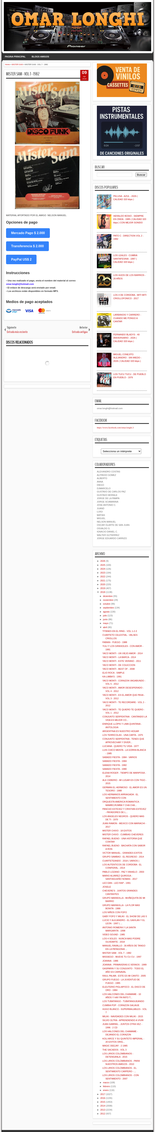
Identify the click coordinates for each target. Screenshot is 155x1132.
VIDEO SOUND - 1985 (113, 934)
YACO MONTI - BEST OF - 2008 (118, 669)
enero (106, 1090)
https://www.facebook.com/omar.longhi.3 (115, 427)
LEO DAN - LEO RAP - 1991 (116, 883)
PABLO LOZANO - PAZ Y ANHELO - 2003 (123, 872)
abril (105, 627)
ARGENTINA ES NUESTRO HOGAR (120, 731)
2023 (102, 572)
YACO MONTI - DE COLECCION (118, 665)
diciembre (108, 596)
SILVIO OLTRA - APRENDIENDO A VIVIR (122, 1020)
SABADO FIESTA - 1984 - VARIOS (119, 757)
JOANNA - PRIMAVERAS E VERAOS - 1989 (124, 964)
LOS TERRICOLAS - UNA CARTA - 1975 (122, 735)
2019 (102, 588)
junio (105, 619)
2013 (102, 1110)
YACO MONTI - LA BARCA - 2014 (119, 657)
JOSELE (106, 887)
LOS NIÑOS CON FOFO (114, 912)
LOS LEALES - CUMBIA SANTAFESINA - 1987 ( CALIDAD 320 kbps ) (125, 258)
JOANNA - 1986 (110, 961)
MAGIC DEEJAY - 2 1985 (114, 1045)
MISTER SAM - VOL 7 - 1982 (22, 74)
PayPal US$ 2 (21, 259)
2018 (102, 592)
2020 (102, 584)
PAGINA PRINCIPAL (15, 56)
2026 (102, 561)
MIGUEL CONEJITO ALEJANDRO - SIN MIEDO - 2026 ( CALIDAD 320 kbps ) (127, 357)
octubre (106, 604)
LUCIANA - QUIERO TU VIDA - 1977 (120, 746)
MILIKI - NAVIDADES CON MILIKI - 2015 (122, 1016)
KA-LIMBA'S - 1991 (111, 676)
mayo (105, 623)
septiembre (108, 607)
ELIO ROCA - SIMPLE (113, 673)
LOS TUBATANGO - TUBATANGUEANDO (123, 1001)
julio (105, 615)
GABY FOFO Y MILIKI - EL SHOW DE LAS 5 (124, 916)
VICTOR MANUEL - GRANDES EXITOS (122, 853)
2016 (102, 1098)
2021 (102, 580)
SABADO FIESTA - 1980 (114, 769)
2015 (102, 1102)
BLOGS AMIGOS (40, 56)
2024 (102, 569)
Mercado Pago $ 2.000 (28, 233)
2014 (102, 1106)
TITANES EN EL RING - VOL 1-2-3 (119, 631)
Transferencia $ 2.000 (27, 246)
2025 (102, 565)
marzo (106, 1082)
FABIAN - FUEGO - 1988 (114, 642)
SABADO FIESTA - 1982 (114, 765)
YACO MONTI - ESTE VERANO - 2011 (121, 661)
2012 (102, 1113)
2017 (102, 1094)
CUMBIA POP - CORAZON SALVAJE (120, 1005)
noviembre (108, 600)
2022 (102, 576)
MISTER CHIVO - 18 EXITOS (117, 830)
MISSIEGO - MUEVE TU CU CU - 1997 (121, 957)
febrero (106, 1086)
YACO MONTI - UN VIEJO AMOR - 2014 (122, 653)
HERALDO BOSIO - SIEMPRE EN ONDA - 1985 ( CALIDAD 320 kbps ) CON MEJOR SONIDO (129, 219)
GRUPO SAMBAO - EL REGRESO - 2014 (123, 856)
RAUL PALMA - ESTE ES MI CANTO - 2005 (124, 976)
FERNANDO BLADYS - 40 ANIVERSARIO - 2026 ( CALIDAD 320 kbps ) (126, 337)
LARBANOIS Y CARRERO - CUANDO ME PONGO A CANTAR (127, 318)
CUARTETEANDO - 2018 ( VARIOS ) (120, 861)
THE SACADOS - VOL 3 (114, 1050)
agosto (106, 611)
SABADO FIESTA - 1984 (114, 761)
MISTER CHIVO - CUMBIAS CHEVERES (122, 834)
